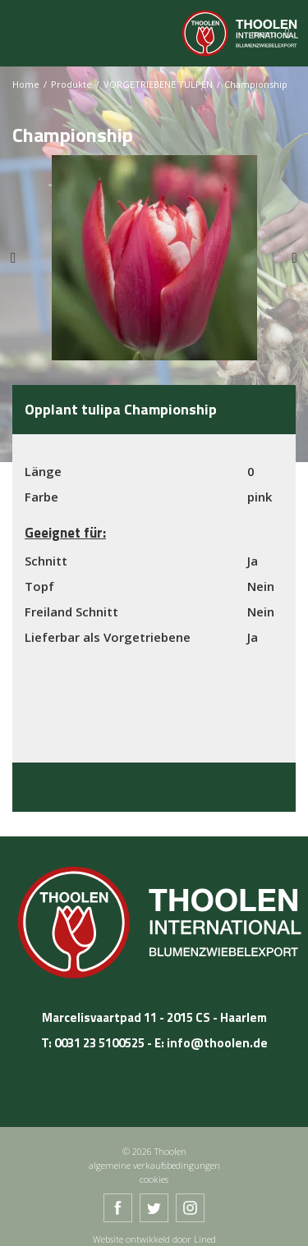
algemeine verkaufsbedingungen (154, 1165)
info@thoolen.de (217, 1042)
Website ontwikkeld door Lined (154, 1239)
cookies (154, 1179)
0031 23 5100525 (99, 1042)
